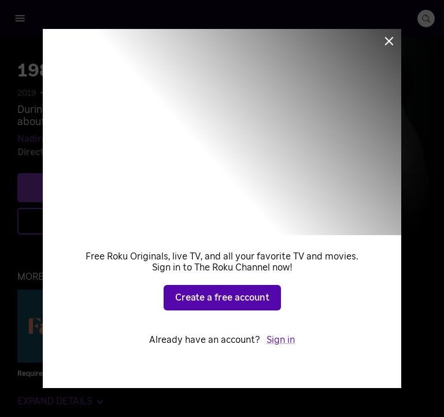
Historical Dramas (147, 93)
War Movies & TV (223, 93)
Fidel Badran (178, 139)
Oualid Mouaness (109, 152)
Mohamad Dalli (115, 139)
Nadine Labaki (48, 139)
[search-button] (426, 18)
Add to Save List (130, 220)
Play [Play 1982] (139, 187)
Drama (90, 93)
